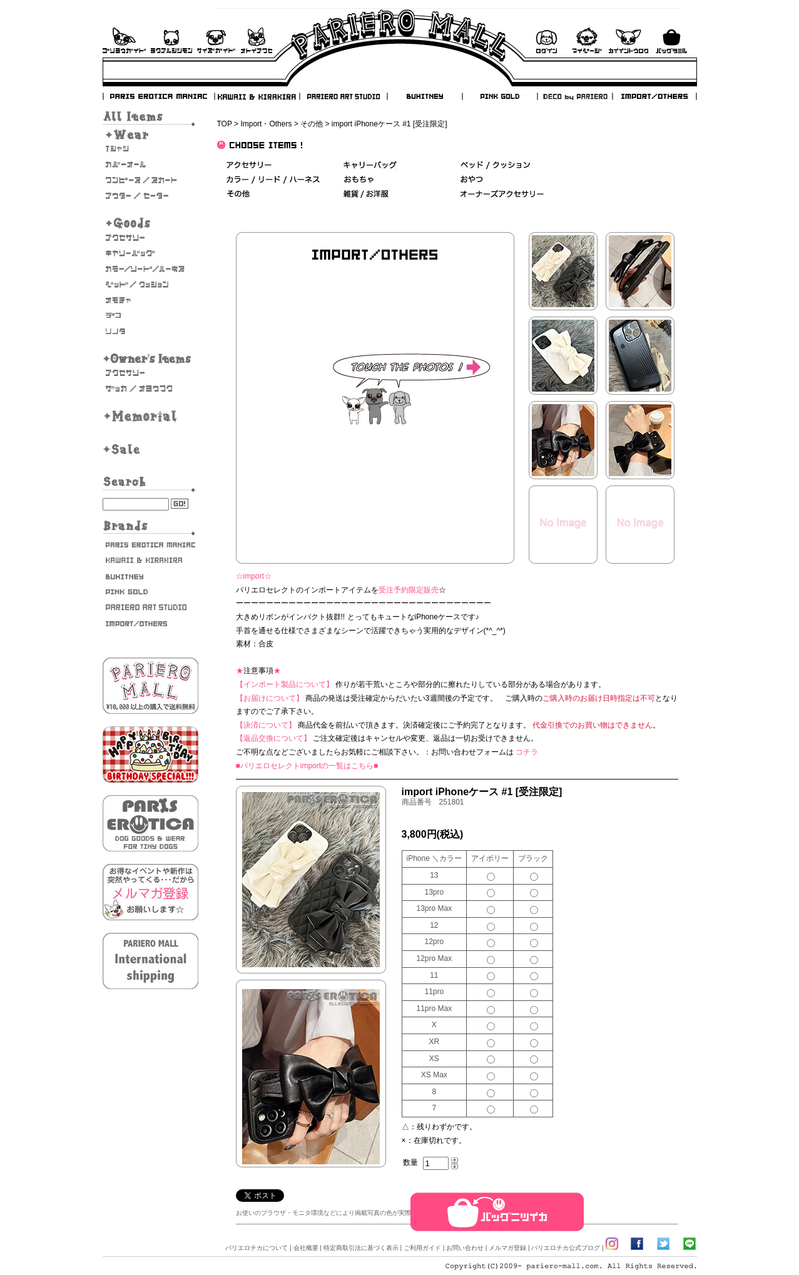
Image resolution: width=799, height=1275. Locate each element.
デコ (150, 316)
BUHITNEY (424, 96)
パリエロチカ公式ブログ (565, 1247)
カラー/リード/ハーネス (150, 269)
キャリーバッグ (150, 253)
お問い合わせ (256, 40)
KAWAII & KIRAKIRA (257, 96)
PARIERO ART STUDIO (343, 96)
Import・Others (266, 123)
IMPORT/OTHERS (654, 96)
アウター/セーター (150, 196)
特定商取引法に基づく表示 (361, 1247)
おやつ (472, 180)
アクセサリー (150, 238)
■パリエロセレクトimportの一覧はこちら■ (307, 765)
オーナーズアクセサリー (150, 373)
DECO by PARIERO (574, 96)
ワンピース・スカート (150, 180)
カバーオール (150, 164)
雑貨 (367, 194)
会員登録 (628, 40)
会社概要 (305, 1247)
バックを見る (671, 40)
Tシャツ (150, 149)
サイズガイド (216, 40)
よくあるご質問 (171, 40)
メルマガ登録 (507, 1247)
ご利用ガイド (124, 40)
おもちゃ (150, 300)
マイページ (587, 40)
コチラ (527, 752)
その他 (311, 123)
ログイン (546, 40)
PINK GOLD (499, 96)
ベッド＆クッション (495, 165)
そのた (150, 331)
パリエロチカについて (256, 1247)
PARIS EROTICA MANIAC (159, 96)
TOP (224, 123)
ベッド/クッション (150, 285)
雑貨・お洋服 (150, 388)
